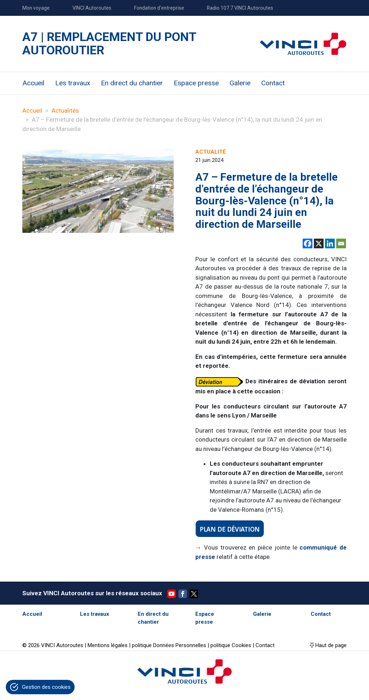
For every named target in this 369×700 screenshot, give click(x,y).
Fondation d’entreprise (159, 8)
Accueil (33, 83)
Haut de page (331, 645)
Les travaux (72, 83)
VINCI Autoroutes (91, 8)
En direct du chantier (132, 83)
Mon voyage (36, 8)
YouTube (171, 594)
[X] (319, 243)
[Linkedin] (330, 243)
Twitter (194, 594)
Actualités (65, 110)
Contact (273, 83)
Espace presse (196, 83)
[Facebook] (307, 243)
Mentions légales (108, 645)
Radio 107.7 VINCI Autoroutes (240, 8)
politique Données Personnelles (169, 645)
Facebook (182, 594)
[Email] (341, 243)
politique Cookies (231, 645)
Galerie (240, 83)
